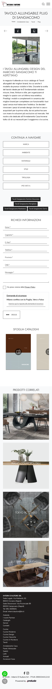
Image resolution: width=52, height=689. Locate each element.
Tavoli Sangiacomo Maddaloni (15, 209)
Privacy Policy (30, 287)
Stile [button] (26, 169)
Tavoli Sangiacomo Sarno (38, 209)
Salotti (5, 651)
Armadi (6, 656)
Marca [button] (26, 144)
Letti (4, 654)
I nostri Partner (9, 618)
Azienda (6, 615)
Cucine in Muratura (10, 640)
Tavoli (33, 22)
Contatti (6, 625)
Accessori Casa (9, 659)
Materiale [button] (26, 161)
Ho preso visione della (21, 287)
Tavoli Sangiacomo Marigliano (25, 204)
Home (13, 22)
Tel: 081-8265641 (10, 609)
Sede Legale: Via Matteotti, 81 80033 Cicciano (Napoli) (14, 599)
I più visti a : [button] (26, 186)
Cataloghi (6, 620)
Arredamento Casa (23, 22)
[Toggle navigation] (48, 4)
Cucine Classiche (9, 637)
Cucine (5, 629)
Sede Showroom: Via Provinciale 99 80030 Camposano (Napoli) (17, 604)
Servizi (5, 623)
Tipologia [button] (26, 177)
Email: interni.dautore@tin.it (13, 611)
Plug (39, 22)
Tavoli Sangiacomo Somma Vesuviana (25, 199)
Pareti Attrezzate (9, 648)
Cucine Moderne (9, 632)
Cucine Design (8, 634)
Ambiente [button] (26, 153)
